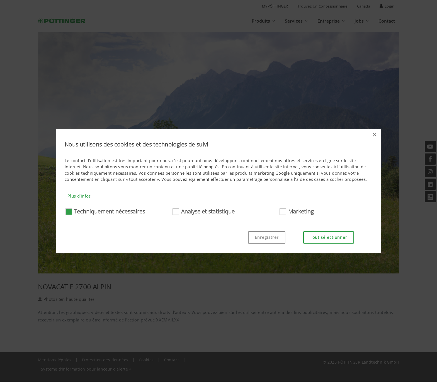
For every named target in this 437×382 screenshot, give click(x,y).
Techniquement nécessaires (109, 211)
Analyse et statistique (208, 211)
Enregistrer (267, 237)
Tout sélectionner (328, 237)
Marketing (301, 211)
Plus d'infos (79, 196)
